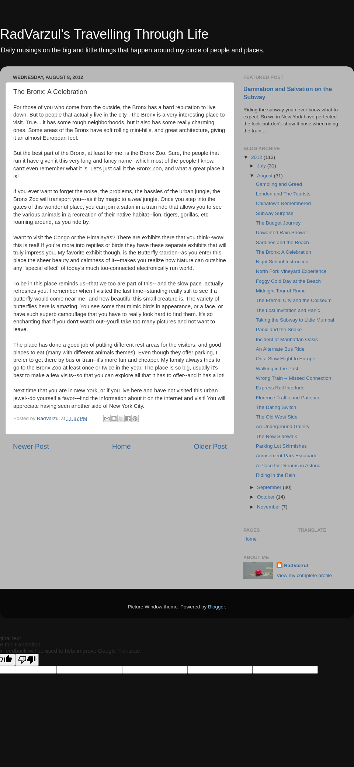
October (266, 497)
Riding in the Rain (275, 475)
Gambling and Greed (279, 184)
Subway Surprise (275, 213)
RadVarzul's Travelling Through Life (104, 34)
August (265, 175)
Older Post (210, 446)
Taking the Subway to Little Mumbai (295, 320)
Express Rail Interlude (280, 388)
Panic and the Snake (279, 329)
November (269, 507)
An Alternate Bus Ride (280, 349)
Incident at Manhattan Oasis (287, 339)
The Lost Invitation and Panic (288, 310)
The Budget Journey (278, 223)
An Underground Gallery (283, 426)
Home (121, 446)
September (270, 487)
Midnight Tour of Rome (281, 291)
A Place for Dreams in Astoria (288, 465)
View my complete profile (304, 575)
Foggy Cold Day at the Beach (288, 281)
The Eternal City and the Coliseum (294, 300)
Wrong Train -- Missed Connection (294, 378)
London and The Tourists (283, 194)
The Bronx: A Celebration (283, 252)
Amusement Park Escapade (286, 455)
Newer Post (31, 446)
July (262, 166)
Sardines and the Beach (282, 242)
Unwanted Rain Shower (282, 232)
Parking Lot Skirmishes (281, 446)
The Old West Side (277, 417)
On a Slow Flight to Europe (285, 358)
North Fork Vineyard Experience (291, 271)
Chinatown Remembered (283, 203)
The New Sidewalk (276, 436)
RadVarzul (296, 565)
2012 (257, 157)
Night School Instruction (282, 261)
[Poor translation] (27, 660)
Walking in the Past (277, 368)
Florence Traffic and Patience (288, 397)
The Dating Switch (276, 407)
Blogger (216, 607)
